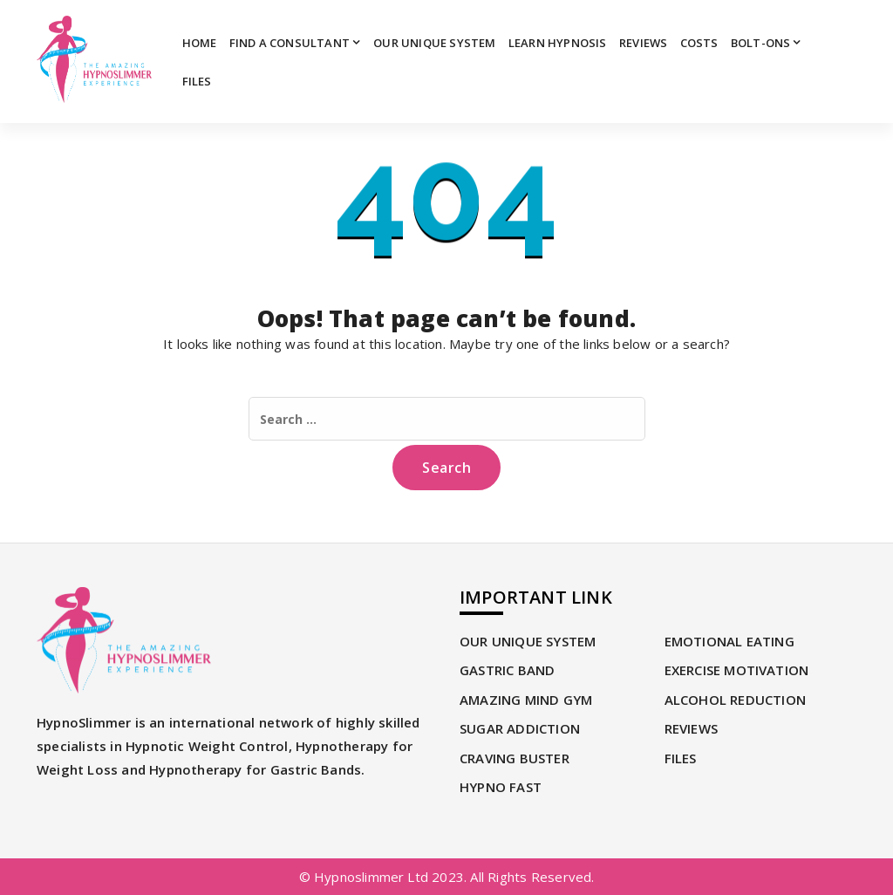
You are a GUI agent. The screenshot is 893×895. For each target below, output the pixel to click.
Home (199, 43)
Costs (699, 43)
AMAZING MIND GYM (526, 699)
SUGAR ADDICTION (520, 728)
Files (197, 81)
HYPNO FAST (501, 787)
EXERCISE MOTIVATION (737, 670)
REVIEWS (643, 43)
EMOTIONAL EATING (729, 641)
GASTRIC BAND (507, 670)
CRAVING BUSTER (514, 758)
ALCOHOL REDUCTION (735, 699)
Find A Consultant (289, 43)
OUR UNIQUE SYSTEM (434, 43)
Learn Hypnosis (557, 43)
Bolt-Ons (761, 43)
